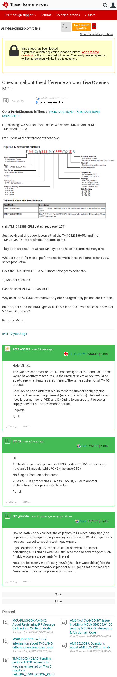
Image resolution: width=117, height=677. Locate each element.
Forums (46, 15)
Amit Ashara (22, 349)
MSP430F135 (11, 116)
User (113, 5)
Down (16, 428)
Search (105, 5)
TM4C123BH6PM (87, 112)
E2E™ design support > (20, 15)
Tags (58, 594)
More (91, 15)
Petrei (17, 441)
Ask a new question (94, 26)
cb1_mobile (21, 516)
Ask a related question (81, 27)
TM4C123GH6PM (61, 112)
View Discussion (28, 426)
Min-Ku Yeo (18, 101)
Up (7, 428)
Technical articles (68, 15)
